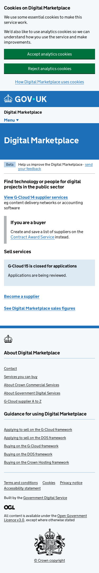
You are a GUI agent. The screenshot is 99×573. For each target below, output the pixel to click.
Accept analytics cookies (49, 54)
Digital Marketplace (23, 112)
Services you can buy (20, 376)
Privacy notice (71, 482)
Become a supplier (21, 296)
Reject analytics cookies (49, 68)
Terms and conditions (21, 482)
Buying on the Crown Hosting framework (36, 462)
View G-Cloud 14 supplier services (36, 197)
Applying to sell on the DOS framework (35, 437)
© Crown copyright (49, 560)
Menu (9, 120)
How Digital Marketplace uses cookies (49, 81)
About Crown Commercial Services (31, 384)
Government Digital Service (45, 497)
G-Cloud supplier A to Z (22, 401)
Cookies (49, 482)
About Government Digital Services (32, 393)
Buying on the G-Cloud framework (31, 445)
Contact (10, 368)
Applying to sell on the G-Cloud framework (38, 429)
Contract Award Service (33, 236)
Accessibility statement (22, 488)
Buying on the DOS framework (28, 454)
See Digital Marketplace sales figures (39, 308)
